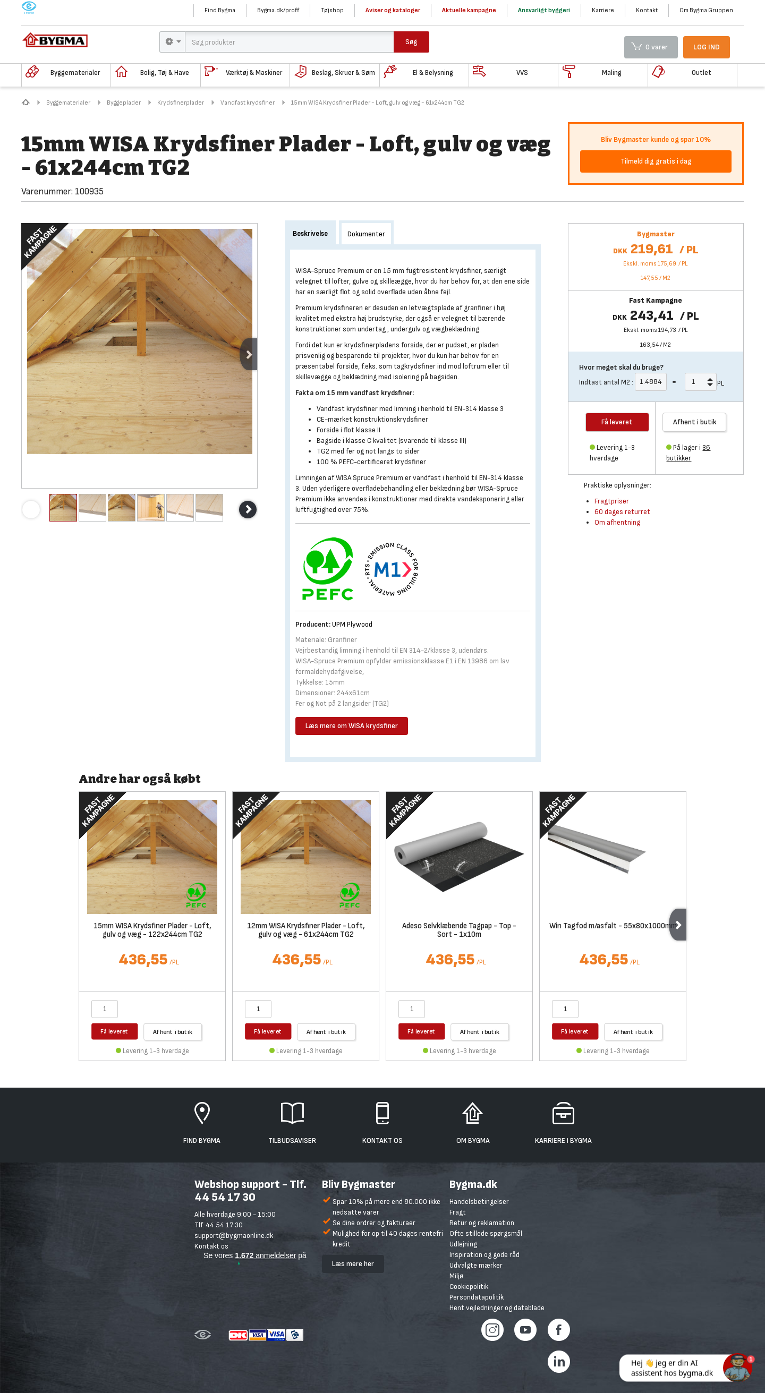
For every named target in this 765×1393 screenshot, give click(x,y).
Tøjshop (332, 10)
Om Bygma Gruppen (706, 10)
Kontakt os (211, 1246)
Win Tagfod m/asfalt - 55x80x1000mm (613, 926)
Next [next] (248, 354)
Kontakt (647, 10)
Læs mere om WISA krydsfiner (351, 725)
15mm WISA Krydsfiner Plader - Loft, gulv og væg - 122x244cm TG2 (152, 931)
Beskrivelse (310, 233)
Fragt (457, 1212)
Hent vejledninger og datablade (497, 1307)
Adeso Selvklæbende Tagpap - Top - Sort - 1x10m (459, 931)
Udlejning (463, 1244)
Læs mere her (353, 1263)
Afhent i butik (695, 421)
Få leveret (114, 1031)
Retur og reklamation (481, 1222)
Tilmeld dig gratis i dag (656, 161)
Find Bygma (220, 10)
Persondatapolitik (476, 1297)
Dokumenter (366, 233)
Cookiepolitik (468, 1286)
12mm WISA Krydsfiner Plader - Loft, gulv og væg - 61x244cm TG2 (306, 931)
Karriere (603, 10)
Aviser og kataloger (393, 10)
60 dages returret (622, 511)
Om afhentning (617, 522)
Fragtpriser (611, 501)
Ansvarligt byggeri (544, 10)
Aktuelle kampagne (469, 10)
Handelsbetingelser (479, 1201)
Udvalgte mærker (476, 1265)
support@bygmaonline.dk (233, 1235)
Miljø (456, 1275)
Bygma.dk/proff (278, 10)
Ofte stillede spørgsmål (485, 1233)
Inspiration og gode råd (484, 1254)
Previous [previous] (31, 509)
